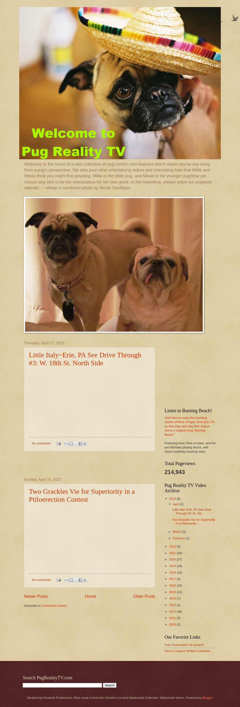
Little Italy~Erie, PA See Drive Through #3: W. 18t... (191, 511)
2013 (173, 605)
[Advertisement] (89, 464)
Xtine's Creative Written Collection (187, 651)
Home (90, 596)
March (177, 531)
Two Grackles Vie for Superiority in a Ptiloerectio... (193, 521)
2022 (173, 546)
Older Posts (144, 596)
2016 (173, 585)
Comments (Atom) (54, 605)
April (176, 504)
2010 (173, 624)
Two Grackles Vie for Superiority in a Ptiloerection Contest (82, 495)
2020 (173, 559)
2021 (173, 553)
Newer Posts (36, 596)
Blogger (207, 697)
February (179, 538)
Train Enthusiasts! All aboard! (184, 645)
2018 (173, 572)
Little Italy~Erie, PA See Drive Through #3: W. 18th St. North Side (85, 359)
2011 (173, 618)
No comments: (42, 443)
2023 (173, 499)
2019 (173, 566)
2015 (173, 592)
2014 (173, 598)
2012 (173, 611)
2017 (173, 579)
